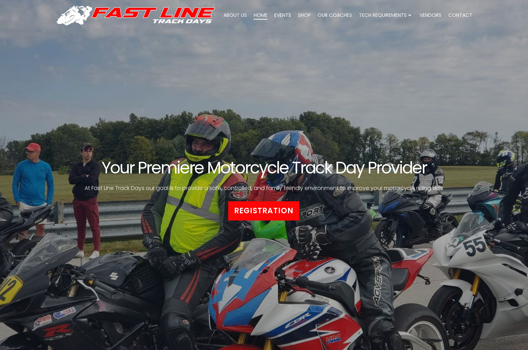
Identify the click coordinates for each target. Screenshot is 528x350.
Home (260, 15)
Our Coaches (335, 15)
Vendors (430, 15)
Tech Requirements (386, 15)
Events (282, 15)
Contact (460, 15)
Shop (304, 15)
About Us (235, 15)
